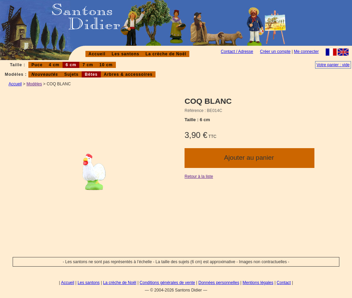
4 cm (54, 64)
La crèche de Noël (166, 54)
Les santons (125, 54)
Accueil (97, 54)
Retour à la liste (199, 176)
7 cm (87, 64)
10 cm (106, 64)
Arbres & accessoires (128, 74)
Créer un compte (275, 51)
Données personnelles (219, 282)
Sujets (71, 74)
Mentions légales (258, 282)
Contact (284, 282)
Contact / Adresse (237, 51)
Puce (37, 64)
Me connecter (306, 51)
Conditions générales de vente (167, 282)
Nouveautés (44, 74)
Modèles (34, 84)
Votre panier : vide (333, 64)
